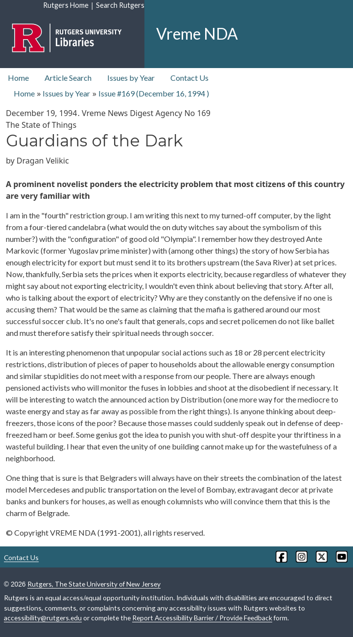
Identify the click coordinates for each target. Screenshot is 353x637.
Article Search (68, 77)
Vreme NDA (197, 33)
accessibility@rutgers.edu (43, 617)
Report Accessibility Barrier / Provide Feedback (202, 617)
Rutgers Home (66, 5)
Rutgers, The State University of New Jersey (94, 584)
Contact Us (189, 77)
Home (18, 77)
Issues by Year (131, 77)
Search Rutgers (120, 5)
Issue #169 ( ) (153, 93)
